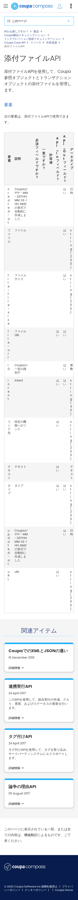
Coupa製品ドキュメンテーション (25, 35)
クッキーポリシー (36, 890)
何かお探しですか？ (16, 31)
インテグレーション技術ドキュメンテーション (32, 39)
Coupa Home (64, 890)
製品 (36, 31)
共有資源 (51, 43)
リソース (35, 43)
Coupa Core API (14, 43)
